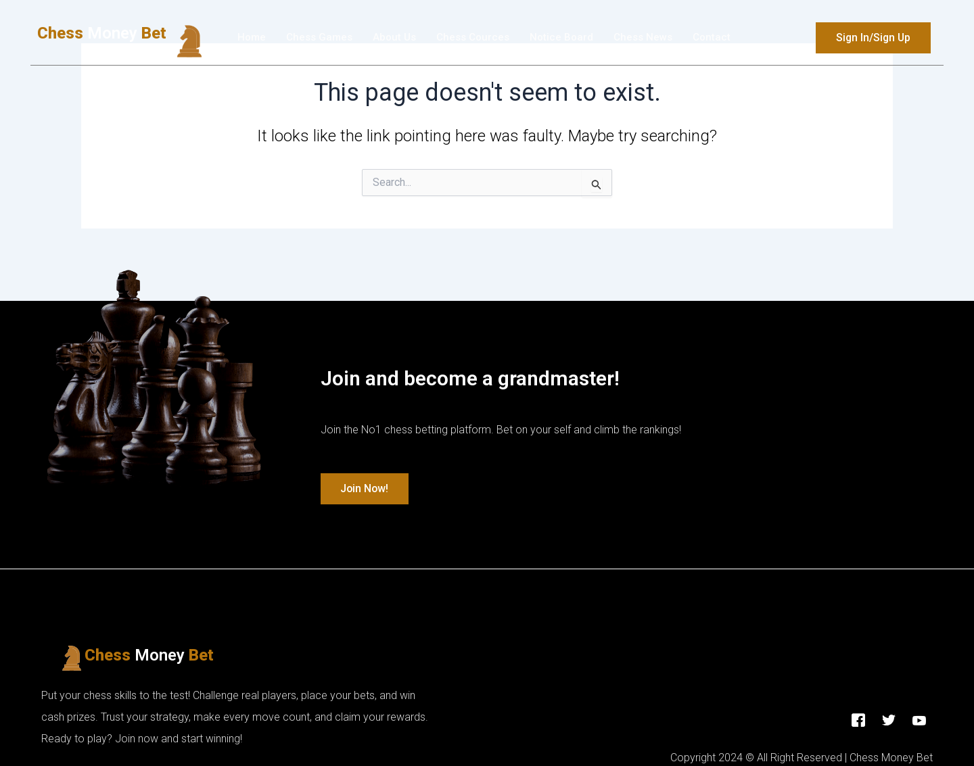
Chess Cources (472, 38)
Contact (711, 38)
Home (251, 38)
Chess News (642, 38)
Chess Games (319, 38)
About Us (394, 38)
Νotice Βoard (561, 38)
